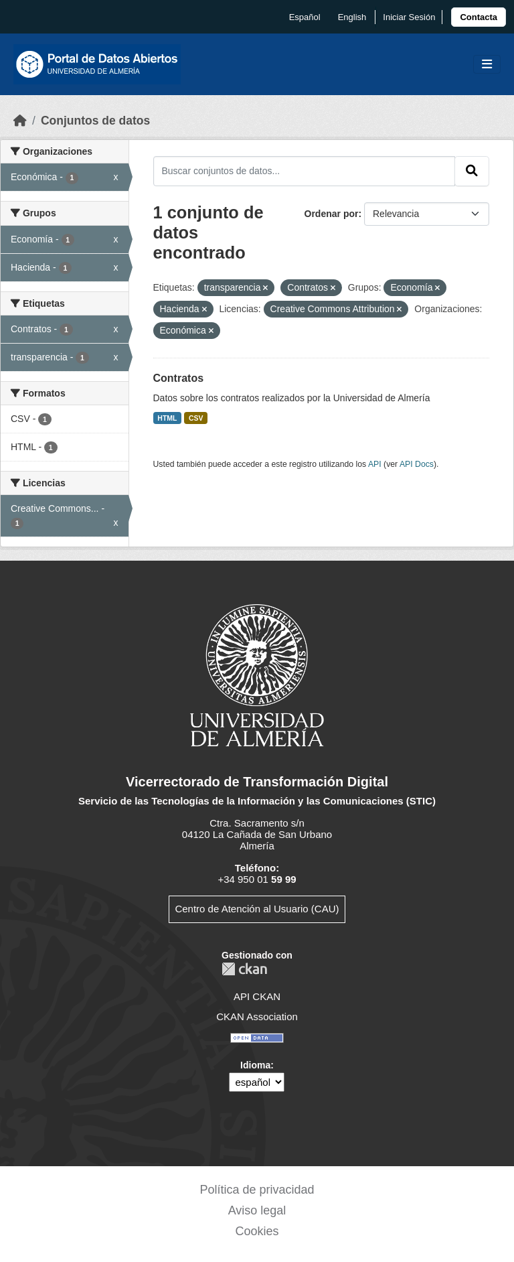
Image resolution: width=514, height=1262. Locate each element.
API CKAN (257, 996)
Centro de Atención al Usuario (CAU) (257, 908)
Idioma (255, 1065)
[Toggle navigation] (487, 64)
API (374, 464)
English (352, 17)
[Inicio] (20, 120)
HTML (167, 418)
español (305, 17)
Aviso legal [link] (257, 1210)
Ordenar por (332, 213)
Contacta (478, 17)
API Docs (417, 464)
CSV (196, 418)
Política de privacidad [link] (256, 1189)
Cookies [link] (256, 1231)
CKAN (244, 969)
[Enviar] (471, 171)
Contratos (178, 378)
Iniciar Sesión (409, 17)
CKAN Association (257, 1016)
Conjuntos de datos (95, 120)
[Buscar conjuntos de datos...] (304, 171)
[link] (478, 17)
